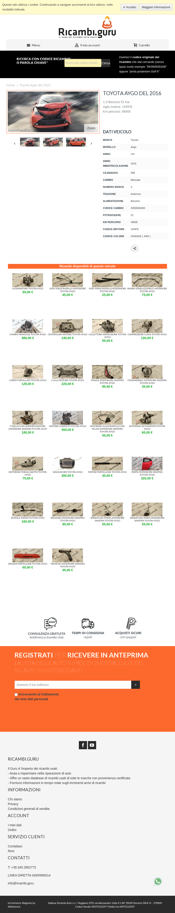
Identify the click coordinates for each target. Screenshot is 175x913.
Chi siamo (15, 799)
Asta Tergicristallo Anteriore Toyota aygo (67, 290)
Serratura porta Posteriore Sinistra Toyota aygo (147, 519)
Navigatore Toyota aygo (67, 472)
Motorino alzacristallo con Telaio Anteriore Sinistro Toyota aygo (107, 429)
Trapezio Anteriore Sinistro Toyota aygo (68, 565)
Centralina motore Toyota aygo (67, 334)
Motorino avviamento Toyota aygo (147, 427)
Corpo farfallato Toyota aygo (27, 380)
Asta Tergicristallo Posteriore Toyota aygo (107, 290)
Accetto (131, 7)
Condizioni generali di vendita (28, 809)
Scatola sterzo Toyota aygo (27, 517)
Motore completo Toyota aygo (67, 426)
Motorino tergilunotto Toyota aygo (28, 473)
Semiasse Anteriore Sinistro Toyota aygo (68, 519)
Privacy (13, 804)
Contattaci (15, 846)
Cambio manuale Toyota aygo (28, 334)
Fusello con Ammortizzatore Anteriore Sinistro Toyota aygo (27, 427)
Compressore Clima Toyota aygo (147, 334)
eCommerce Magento (20, 903)
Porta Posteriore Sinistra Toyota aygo (147, 473)
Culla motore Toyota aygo (67, 380)
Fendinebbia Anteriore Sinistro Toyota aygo (147, 381)
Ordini (12, 830)
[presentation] (49, 710)
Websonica (14, 906)
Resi (11, 851)
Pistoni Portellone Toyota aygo (107, 472)
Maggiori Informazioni (156, 7)
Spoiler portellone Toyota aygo (27, 563)
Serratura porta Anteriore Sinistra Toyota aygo (107, 519)
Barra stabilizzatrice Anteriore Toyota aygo (147, 290)
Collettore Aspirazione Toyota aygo (107, 335)
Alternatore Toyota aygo (27, 288)
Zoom (91, 128)
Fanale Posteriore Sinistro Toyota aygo (107, 381)
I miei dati (14, 825)
